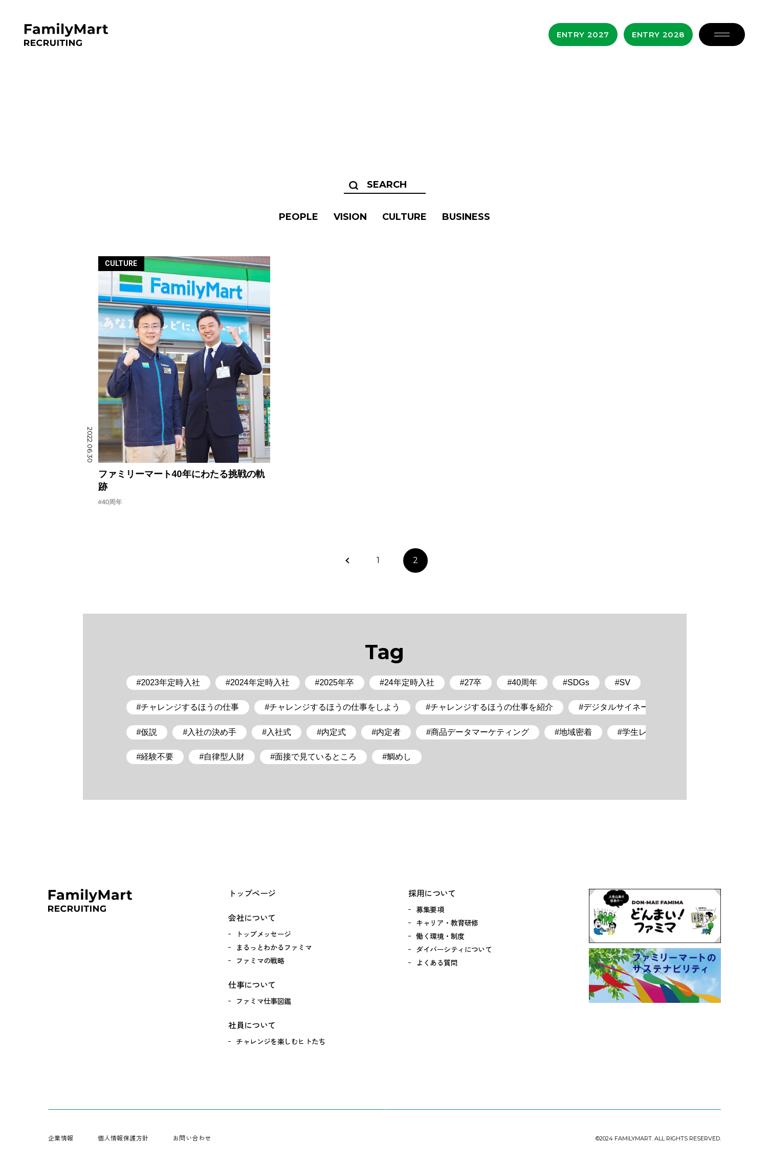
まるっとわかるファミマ (274, 947)
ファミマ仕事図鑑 (263, 1000)
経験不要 (157, 756)
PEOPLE (298, 216)
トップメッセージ (263, 933)
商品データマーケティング (480, 732)
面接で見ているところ (316, 756)
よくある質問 (436, 962)
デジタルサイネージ (620, 707)
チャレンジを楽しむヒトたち (280, 1041)
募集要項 (430, 909)
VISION (350, 216)
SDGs (578, 682)
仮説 (149, 732)
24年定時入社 (409, 682)
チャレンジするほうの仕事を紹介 (491, 707)
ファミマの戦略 (260, 960)
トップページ (251, 893)
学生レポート (646, 732)
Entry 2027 (583, 34)
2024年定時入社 (260, 682)
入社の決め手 (211, 732)
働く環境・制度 (440, 935)
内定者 (388, 732)
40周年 (112, 502)
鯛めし (399, 756)
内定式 (333, 732)
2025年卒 (336, 682)
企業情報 (61, 1137)
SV (625, 682)
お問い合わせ (192, 1137)
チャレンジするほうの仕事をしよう (334, 707)
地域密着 (575, 732)
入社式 (279, 732)
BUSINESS (466, 216)
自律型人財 (224, 756)
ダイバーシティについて (454, 949)
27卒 (473, 682)
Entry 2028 (658, 34)
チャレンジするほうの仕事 (190, 707)
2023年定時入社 (170, 682)
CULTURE (404, 216)
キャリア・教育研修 (447, 922)
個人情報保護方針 (123, 1137)
